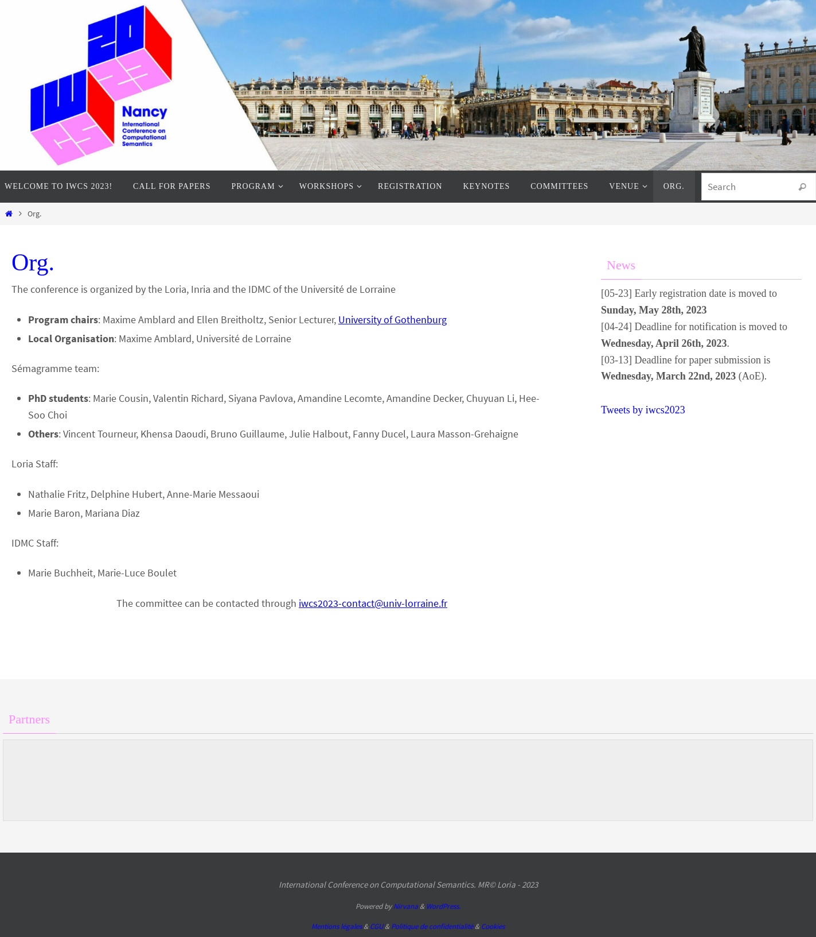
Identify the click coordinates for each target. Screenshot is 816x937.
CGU (376, 926)
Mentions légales (336, 926)
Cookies (493, 926)
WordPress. (443, 906)
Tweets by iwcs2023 (643, 410)
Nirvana (405, 906)
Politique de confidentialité (432, 926)
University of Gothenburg (392, 319)
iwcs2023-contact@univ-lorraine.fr (373, 603)
